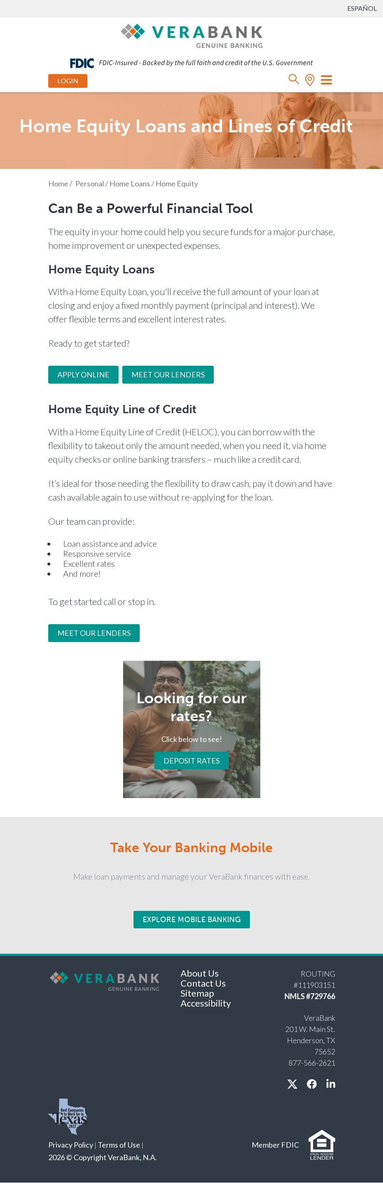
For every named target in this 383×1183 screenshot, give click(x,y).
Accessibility (205, 1003)
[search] (294, 81)
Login (67, 81)
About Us (199, 973)
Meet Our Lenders (168, 374)
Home (58, 183)
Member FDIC (275, 1144)
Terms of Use (119, 1144)
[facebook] (312, 1084)
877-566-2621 (312, 1062)
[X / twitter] (292, 1084)
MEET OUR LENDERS (94, 632)
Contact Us (203, 983)
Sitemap (197, 993)
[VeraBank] (192, 35)
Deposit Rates (191, 760)
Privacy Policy (70, 1144)
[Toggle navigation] (326, 79)
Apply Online (83, 374)
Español (362, 8)
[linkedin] (330, 1084)
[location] (310, 81)
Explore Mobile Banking (192, 919)
